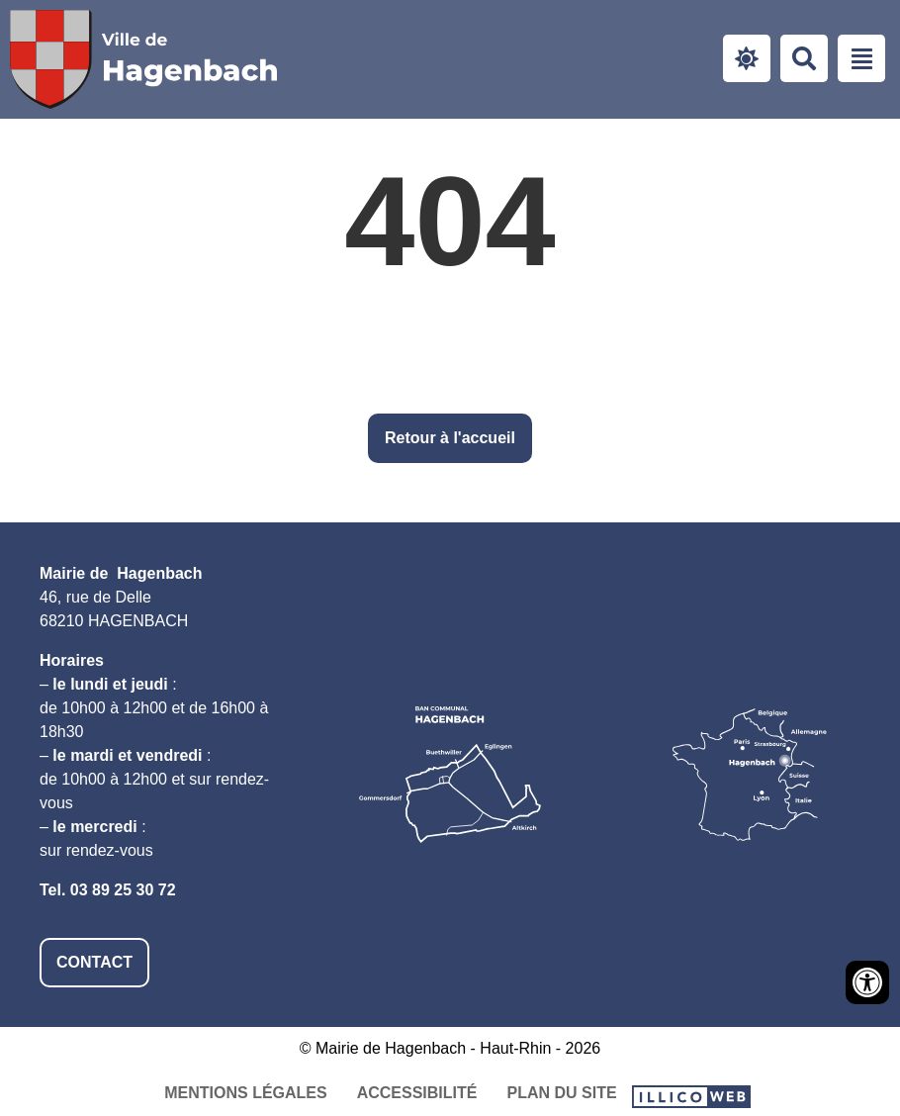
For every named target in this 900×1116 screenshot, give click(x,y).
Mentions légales (245, 1092)
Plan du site (561, 1092)
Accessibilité (417, 1092)
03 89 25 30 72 (123, 890)
